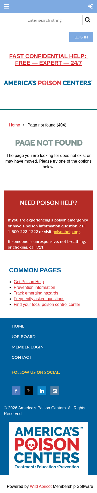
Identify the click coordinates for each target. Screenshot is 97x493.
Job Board (23, 336)
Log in (81, 36)
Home (14, 125)
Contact (22, 357)
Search (87, 19)
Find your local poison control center (47, 304)
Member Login (27, 346)
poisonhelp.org (66, 231)
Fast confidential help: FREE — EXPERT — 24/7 (48, 59)
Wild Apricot (40, 486)
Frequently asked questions (39, 299)
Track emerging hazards (36, 293)
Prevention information (34, 287)
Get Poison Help (29, 282)
